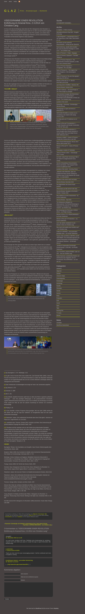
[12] (5, 427)
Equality (59, 285)
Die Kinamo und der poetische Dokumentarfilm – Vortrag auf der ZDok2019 (68, 43)
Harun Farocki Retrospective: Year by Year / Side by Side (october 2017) (68, 142)
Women (58, 315)
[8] (4, 407)
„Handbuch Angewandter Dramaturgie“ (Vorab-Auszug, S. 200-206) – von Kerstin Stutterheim (67, 247)
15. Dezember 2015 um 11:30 (14, 537)
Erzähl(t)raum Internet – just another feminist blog (19, 560)
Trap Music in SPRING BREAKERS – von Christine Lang (37, 525)
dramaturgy (59, 283)
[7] (4, 397)
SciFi (58, 300)
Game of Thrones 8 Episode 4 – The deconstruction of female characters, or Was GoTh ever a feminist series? (68, 61)
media (15, 1)
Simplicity (56, 611)
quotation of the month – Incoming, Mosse (67, 169)
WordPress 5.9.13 (40, 611)
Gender (58, 290)
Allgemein (35, 514)
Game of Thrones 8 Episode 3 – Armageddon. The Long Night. (65, 66)
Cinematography (61, 278)
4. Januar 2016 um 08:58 (12, 550)
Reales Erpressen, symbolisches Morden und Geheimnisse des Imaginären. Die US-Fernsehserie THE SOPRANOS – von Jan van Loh (68, 258)
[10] (5, 417)
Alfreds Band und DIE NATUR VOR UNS (67, 188)
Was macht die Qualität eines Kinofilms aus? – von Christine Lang (68, 228)
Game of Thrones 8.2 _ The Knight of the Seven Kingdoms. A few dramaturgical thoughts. (67, 72)
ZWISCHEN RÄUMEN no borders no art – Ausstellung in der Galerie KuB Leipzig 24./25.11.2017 (67, 114)
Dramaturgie (41, 514)
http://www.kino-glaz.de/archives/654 (18, 564)
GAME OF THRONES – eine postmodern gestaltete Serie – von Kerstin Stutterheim (67, 232)
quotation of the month (62, 102)
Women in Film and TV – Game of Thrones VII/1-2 (67, 146)
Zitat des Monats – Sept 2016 (64, 199)
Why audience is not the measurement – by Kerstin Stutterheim (67, 196)
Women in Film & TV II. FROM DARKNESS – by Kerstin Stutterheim (68, 215)
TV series (59, 313)
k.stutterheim (9, 549)
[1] (4, 372)
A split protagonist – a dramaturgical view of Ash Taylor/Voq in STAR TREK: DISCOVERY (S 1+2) (68, 38)
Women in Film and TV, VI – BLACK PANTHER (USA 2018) (66, 81)
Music (58, 295)
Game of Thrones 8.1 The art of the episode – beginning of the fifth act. (68, 77)
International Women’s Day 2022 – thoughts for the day (68, 33)
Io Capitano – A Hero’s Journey (64, 29)
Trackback (19, 516)
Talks (45, 514)
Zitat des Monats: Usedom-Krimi (65, 87)
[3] (4, 384)
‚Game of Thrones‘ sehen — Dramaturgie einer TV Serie (67, 153)
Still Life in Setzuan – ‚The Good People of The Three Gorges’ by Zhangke (67, 90)
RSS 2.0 (31, 515)
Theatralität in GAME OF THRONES (66, 150)
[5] (4, 390)
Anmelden (59, 322)
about (10, 1)
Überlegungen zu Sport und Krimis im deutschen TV (66, 109)
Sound (58, 303)
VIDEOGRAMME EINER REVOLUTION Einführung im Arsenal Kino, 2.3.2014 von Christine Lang (24, 23)
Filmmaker (59, 288)
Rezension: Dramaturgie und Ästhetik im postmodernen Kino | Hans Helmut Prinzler (26, 523)
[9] (4, 410)
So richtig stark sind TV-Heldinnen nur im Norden (67, 120)
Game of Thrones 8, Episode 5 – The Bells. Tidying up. (67, 56)
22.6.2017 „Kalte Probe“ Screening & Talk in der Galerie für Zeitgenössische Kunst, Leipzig (68, 158)
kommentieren (8, 516)
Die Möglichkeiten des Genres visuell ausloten (66, 185)
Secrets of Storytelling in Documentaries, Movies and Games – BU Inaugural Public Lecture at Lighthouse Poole (67, 164)
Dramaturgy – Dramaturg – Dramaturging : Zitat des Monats (67, 105)
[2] (4, 375)
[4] (4, 387)
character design (61, 276)
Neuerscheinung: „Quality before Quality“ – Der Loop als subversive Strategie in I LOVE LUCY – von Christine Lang (68, 48)
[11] (5, 422)
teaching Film (60, 310)
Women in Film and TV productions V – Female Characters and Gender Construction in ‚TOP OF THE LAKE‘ (68, 125)
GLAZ (10, 10)
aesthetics (59, 268)
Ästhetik (59, 273)
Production (59, 298)
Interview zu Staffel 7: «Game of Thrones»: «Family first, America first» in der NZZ (67, 138)
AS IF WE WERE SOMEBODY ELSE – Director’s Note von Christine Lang (66, 223)
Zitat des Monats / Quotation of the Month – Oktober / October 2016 (67, 192)
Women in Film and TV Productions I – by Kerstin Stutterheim (67, 219)
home (5, 1)
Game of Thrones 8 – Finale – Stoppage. (67, 53)
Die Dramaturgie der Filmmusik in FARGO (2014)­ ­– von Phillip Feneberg (67, 211)
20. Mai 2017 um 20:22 (12, 561)
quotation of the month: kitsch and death (67, 179)
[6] (4, 393)
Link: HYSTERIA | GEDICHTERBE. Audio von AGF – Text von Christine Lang (68, 252)
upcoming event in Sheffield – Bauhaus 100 (67, 85)
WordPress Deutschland (63, 325)
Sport (58, 305)
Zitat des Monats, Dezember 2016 (65, 182)
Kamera (58, 293)
